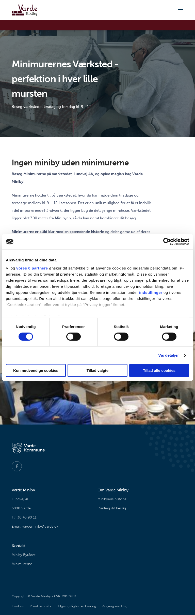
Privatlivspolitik (40, 606)
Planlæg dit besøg (112, 508)
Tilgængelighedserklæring (76, 606)
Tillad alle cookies (159, 370)
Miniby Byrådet (24, 555)
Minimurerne (22, 564)
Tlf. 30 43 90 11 (24, 517)
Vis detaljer (168, 355)
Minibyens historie (112, 499)
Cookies (18, 606)
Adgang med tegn (115, 606)
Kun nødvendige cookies (35, 370)
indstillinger (150, 292)
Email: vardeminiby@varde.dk (35, 526)
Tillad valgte (97, 370)
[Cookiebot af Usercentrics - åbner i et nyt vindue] (167, 241)
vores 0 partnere (32, 268)
